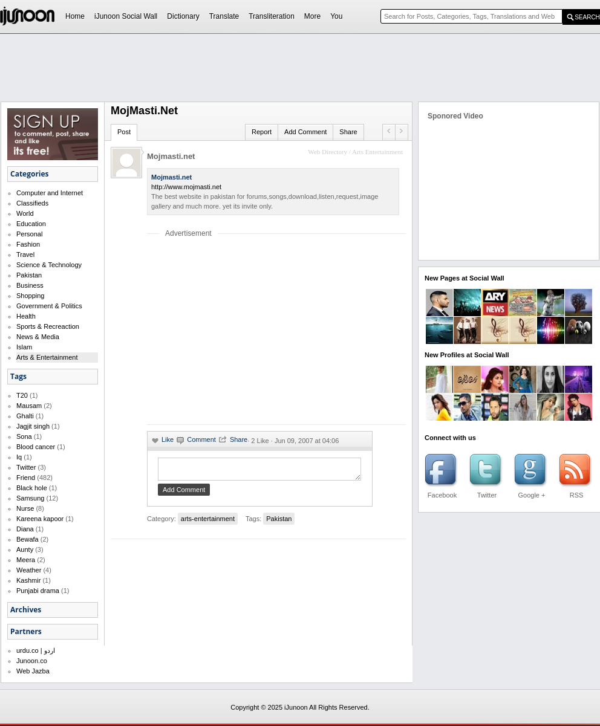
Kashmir (28, 580)
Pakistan (29, 275)
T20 (22, 395)
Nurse (25, 508)
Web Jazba (33, 671)
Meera (25, 559)
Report (262, 131)
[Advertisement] (248, 330)
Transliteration (272, 16)
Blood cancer (35, 446)
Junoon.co (31, 660)
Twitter (26, 467)
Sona (24, 436)
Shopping (30, 295)
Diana (25, 529)
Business (30, 285)
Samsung (30, 498)
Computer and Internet (49, 192)
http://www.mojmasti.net (186, 186)
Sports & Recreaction (47, 326)
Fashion (28, 244)
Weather (28, 570)
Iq (19, 457)
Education (31, 223)
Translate (224, 16)
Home (75, 16)
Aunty (24, 549)
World (25, 213)
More (312, 16)
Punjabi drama (37, 590)
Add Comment (305, 131)
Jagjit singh (33, 426)
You (336, 16)
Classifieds (32, 203)
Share (348, 131)
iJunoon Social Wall (125, 16)
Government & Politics (49, 306)
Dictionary (183, 16)
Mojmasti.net (171, 156)
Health (26, 316)
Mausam (29, 405)
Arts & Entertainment (47, 357)
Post (124, 131)
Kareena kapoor (40, 518)
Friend (25, 477)
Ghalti (25, 416)
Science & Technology (49, 264)
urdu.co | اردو (35, 650)
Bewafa (27, 539)
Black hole (31, 487)
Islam (24, 347)
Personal (29, 234)
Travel (25, 254)
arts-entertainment (208, 522)
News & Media (37, 336)
